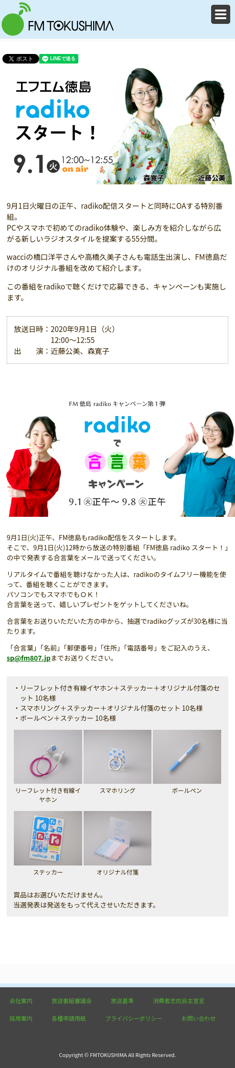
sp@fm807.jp (29, 657)
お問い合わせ (199, 1018)
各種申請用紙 (69, 1018)
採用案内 (21, 1018)
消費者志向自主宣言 (178, 1000)
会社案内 (21, 1000)
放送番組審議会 (72, 1000)
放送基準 (122, 1000)
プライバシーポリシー (133, 1018)
